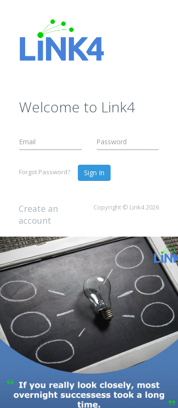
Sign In (94, 172)
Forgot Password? (44, 172)
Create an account (38, 215)
